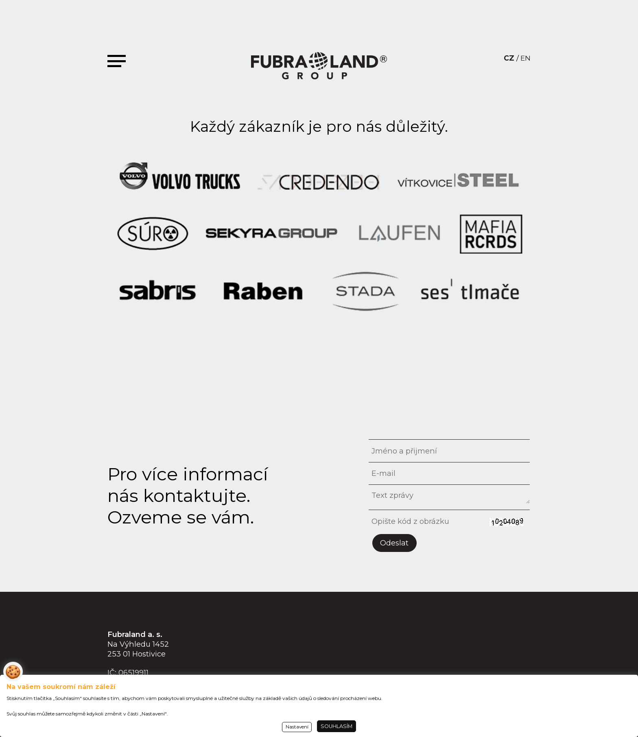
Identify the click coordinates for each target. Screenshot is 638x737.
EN (525, 58)
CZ (509, 58)
